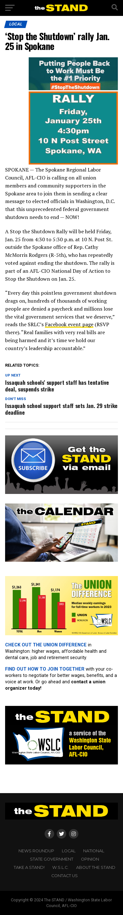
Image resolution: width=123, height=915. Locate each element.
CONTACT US (64, 875)
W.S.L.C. (60, 867)
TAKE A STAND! (29, 867)
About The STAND (95, 867)
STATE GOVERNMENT (51, 859)
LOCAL (69, 850)
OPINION (90, 859)
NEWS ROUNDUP (36, 850)
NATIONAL (93, 850)
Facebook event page (69, 324)
